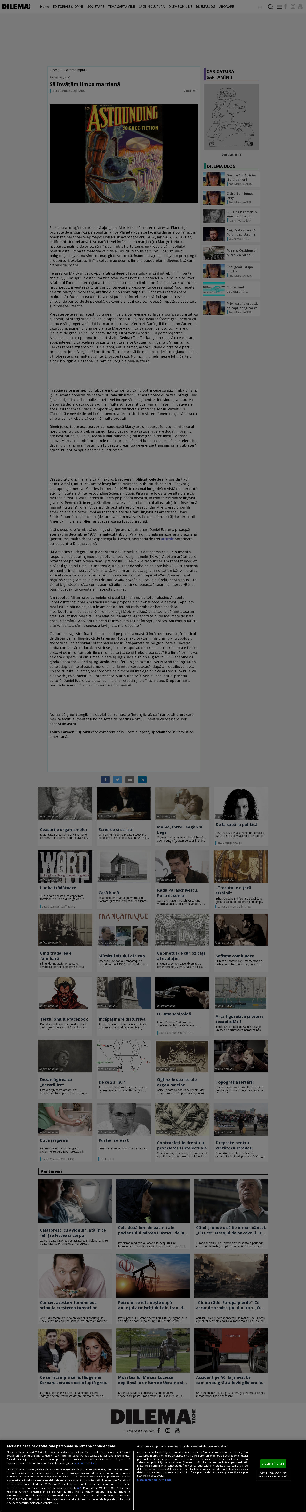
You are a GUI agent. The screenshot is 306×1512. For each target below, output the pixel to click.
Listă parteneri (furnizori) (154, 1480)
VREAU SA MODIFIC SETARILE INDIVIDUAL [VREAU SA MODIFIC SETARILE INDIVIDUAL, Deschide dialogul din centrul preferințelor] (273, 1474)
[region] (153, 1476)
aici (79, 1488)
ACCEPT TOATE (273, 1463)
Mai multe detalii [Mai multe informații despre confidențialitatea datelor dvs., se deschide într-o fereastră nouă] (85, 1463)
